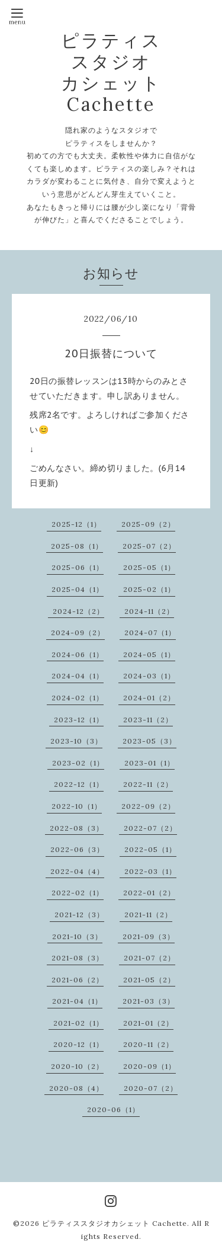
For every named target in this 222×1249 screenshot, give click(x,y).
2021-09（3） (149, 936)
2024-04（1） (78, 675)
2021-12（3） (79, 914)
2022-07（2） (150, 828)
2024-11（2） (149, 611)
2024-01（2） (149, 697)
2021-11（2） (148, 914)
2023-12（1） (79, 719)
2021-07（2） (149, 957)
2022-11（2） (148, 784)
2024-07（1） (150, 632)
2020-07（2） (151, 1088)
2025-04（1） (78, 589)
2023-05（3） (149, 740)
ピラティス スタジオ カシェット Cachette (111, 72)
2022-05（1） (150, 849)
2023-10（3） (76, 740)
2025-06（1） (78, 567)
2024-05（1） (149, 654)
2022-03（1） (150, 871)
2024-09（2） (78, 632)
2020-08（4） (76, 1088)
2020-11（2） (148, 1044)
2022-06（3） (77, 849)
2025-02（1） (149, 589)
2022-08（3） (77, 828)
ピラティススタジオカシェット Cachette (114, 1223)
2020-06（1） (113, 1109)
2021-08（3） (78, 957)
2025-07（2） (149, 546)
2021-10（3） (77, 936)
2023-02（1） (78, 762)
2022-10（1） (77, 806)
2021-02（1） (78, 1023)
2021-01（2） (148, 1023)
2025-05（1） (149, 567)
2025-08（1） (77, 546)
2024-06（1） (78, 654)
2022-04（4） (77, 871)
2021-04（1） (77, 1001)
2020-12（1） (78, 1044)
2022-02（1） (78, 892)
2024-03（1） (149, 675)
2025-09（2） (148, 524)
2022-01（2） (149, 892)
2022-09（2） (148, 806)
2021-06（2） (78, 979)
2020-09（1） (149, 1066)
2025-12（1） (76, 524)
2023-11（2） (148, 719)
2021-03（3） (149, 1001)
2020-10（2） (77, 1066)
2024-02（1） (78, 697)
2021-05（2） (149, 979)
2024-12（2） (78, 611)
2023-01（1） (149, 762)
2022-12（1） (79, 784)
